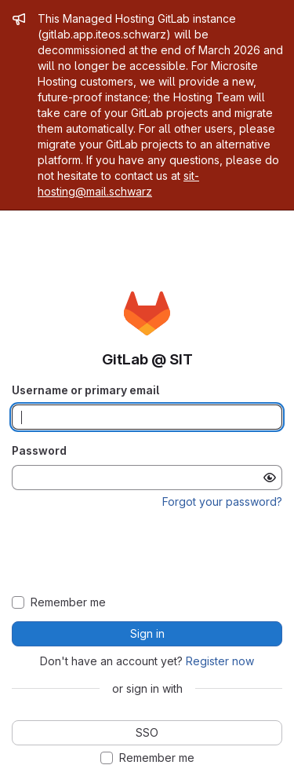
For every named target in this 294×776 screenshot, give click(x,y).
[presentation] (147, 553)
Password (39, 450)
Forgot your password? (222, 501)
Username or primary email (85, 390)
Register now (220, 661)
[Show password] (269, 477)
